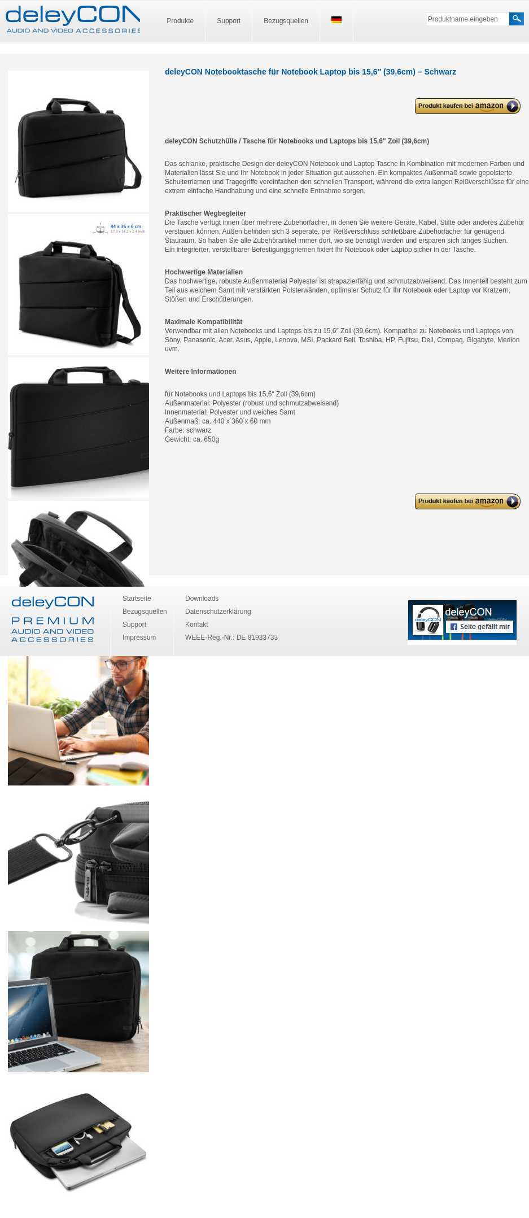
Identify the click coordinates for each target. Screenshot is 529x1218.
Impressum (139, 637)
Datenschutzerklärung (218, 611)
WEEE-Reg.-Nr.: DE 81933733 (231, 637)
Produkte (180, 21)
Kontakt (196, 624)
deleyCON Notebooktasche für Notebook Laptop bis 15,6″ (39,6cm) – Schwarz (461, 106)
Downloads (201, 599)
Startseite (137, 599)
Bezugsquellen (286, 21)
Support (229, 21)
